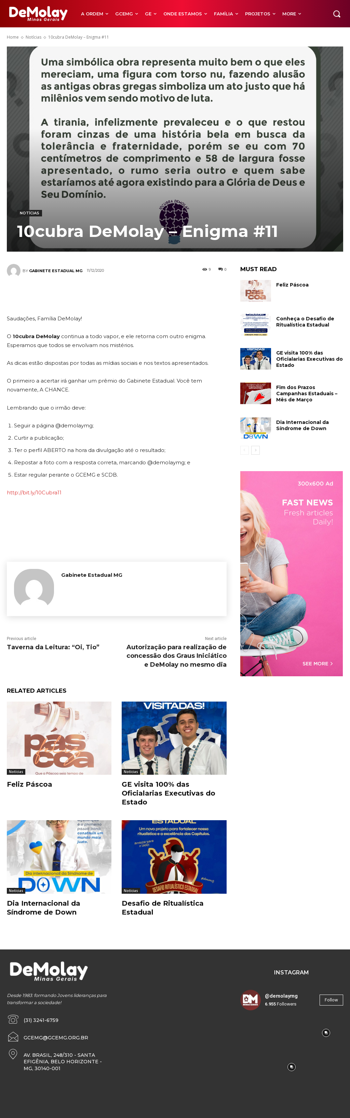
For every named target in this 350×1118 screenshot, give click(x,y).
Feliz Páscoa (29, 784)
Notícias (33, 37)
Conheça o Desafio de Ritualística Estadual (305, 322)
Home (13, 37)
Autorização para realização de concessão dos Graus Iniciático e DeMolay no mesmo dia (176, 655)
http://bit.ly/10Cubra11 (34, 492)
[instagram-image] (257, 1033)
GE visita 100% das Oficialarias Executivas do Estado (168, 793)
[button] (336, 13)
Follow (331, 999)
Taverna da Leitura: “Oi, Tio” (53, 647)
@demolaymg (281, 996)
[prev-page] (244, 450)
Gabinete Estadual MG (55, 270)
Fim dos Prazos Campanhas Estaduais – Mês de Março (306, 393)
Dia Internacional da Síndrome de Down (302, 425)
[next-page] (255, 450)
